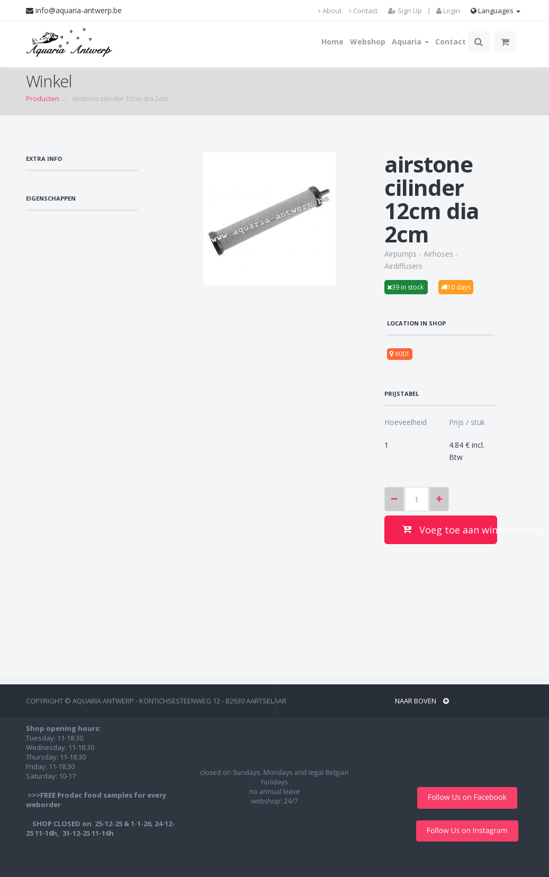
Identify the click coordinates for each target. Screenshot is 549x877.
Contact (363, 10)
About (329, 10)
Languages (495, 10)
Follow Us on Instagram (467, 831)
